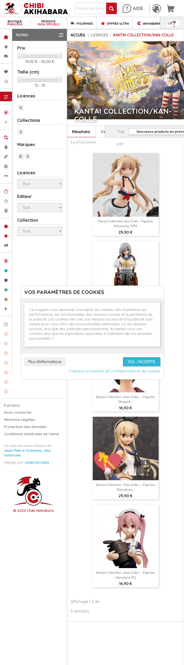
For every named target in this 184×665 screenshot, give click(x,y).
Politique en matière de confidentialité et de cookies (114, 371)
